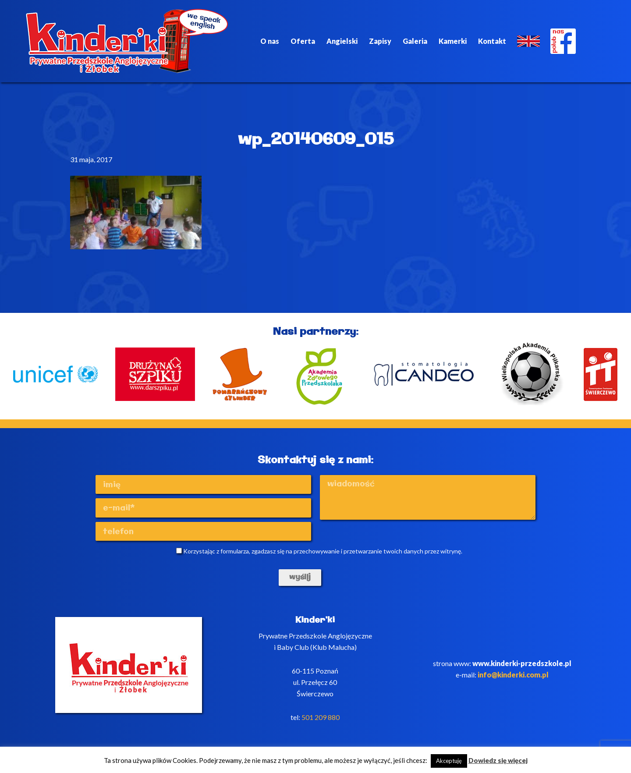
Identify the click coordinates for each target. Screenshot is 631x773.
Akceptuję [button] (449, 760)
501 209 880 (320, 717)
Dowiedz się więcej (498, 760)
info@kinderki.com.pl (513, 674)
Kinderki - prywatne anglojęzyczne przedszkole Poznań (127, 41)
